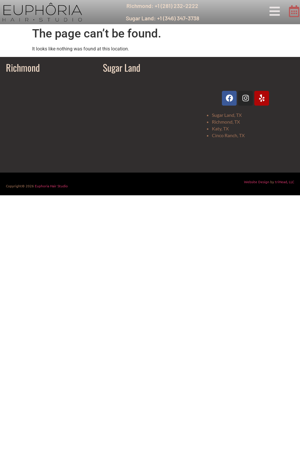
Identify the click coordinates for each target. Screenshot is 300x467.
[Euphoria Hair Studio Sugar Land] (148, 122)
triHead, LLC (284, 181)
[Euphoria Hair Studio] (51, 122)
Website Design (256, 181)
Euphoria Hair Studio (51, 185)
